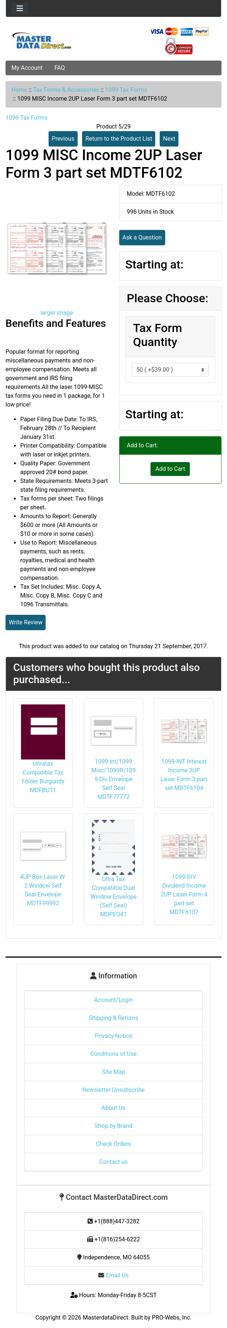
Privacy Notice (113, 1035)
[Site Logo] (41, 40)
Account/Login (113, 999)
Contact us (113, 1161)
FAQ (59, 67)
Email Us (113, 1275)
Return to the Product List (118, 138)
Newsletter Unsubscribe (113, 1089)
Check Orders (113, 1143)
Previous (63, 138)
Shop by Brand (113, 1125)
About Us (113, 1107)
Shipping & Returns (113, 1017)
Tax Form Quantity (157, 335)
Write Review (25, 622)
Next (169, 138)
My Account (27, 67)
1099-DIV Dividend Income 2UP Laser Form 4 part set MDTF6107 (184, 894)
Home (19, 89)
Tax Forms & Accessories (66, 89)
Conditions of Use (113, 1053)
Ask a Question (142, 237)
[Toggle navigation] (20, 8)
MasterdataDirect (105, 1317)
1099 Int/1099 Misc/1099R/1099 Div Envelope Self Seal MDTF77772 (113, 779)
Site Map (113, 1071)
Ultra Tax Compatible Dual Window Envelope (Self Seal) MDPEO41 (114, 897)
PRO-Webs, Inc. (172, 1317)
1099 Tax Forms (126, 89)
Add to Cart (170, 468)
